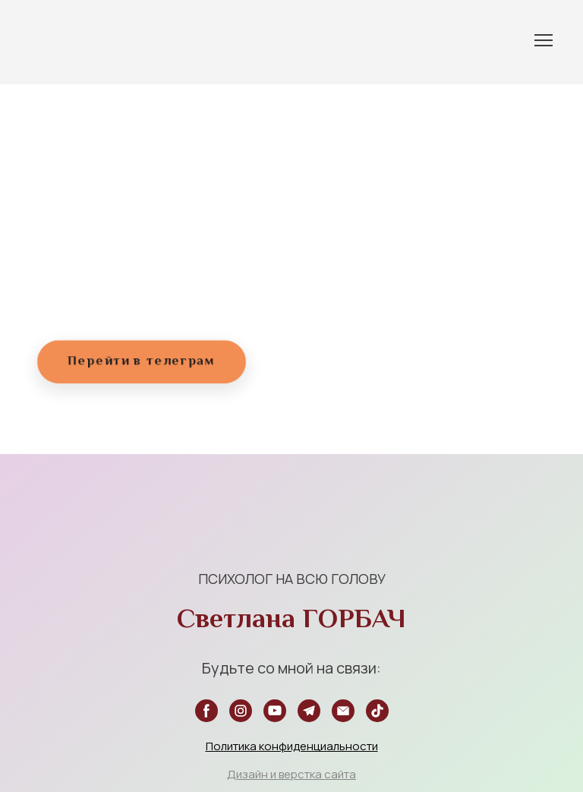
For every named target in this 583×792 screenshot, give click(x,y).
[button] (141, 361)
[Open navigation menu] (543, 40)
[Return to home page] (48, 40)
